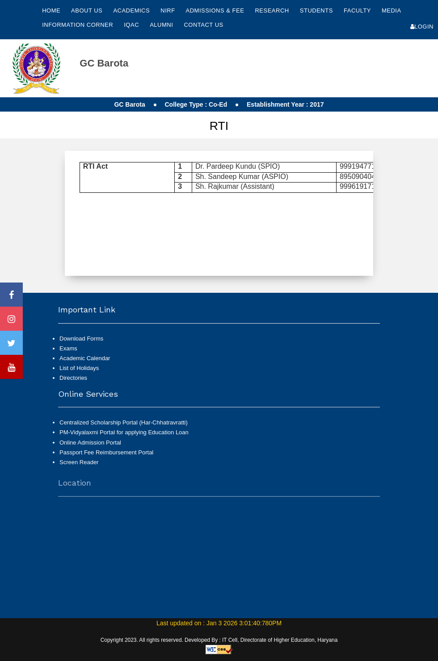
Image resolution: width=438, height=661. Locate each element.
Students (317, 10)
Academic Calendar (84, 358)
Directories (73, 377)
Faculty (358, 10)
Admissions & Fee (216, 10)
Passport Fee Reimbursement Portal (106, 456)
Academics (132, 10)
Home (51, 10)
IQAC (132, 24)
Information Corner (78, 24)
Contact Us (203, 24)
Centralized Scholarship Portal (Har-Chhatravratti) (123, 426)
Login (422, 26)
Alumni (162, 24)
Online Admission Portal (90, 446)
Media (391, 10)
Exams (68, 348)
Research (273, 10)
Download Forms (81, 338)
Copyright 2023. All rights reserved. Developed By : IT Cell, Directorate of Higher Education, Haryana (219, 640)
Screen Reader (78, 465)
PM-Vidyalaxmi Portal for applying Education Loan (124, 436)
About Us (87, 10)
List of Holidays (79, 368)
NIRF (167, 10)
